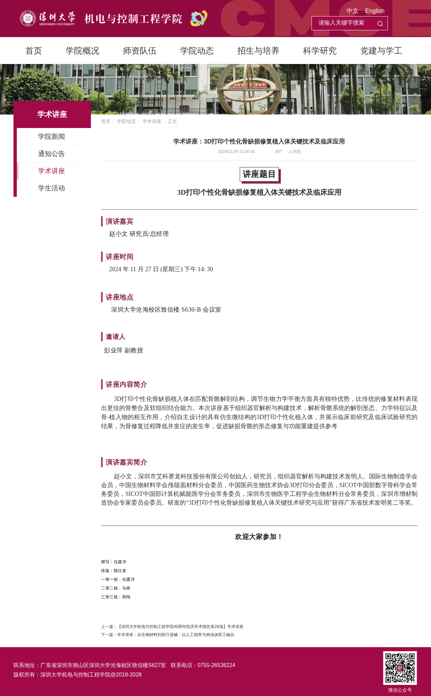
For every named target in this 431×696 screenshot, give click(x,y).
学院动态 (197, 50)
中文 (352, 10)
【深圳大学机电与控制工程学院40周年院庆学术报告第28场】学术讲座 (180, 626)
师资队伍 (140, 50)
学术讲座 (51, 171)
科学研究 (320, 50)
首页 (33, 50)
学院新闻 (51, 136)
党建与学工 (381, 50)
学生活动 (51, 188)
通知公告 (51, 153)
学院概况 (82, 50)
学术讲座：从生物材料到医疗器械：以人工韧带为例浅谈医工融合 (175, 634)
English (375, 10)
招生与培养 (258, 50)
